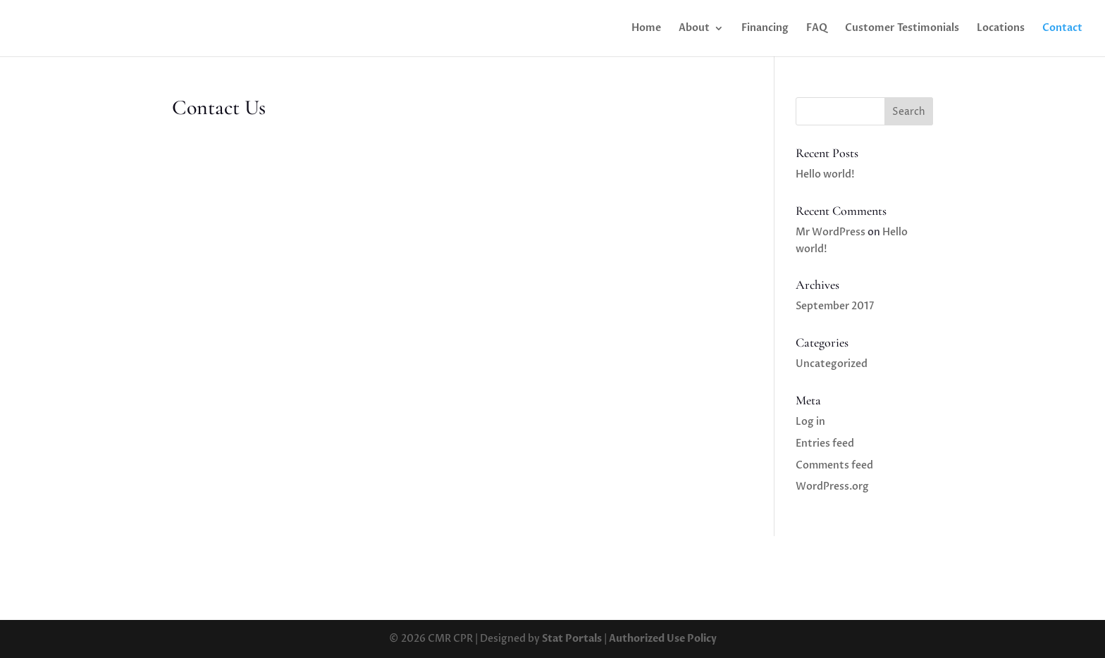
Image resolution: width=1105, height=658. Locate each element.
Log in (810, 421)
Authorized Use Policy (663, 638)
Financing (765, 29)
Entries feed (825, 443)
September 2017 (835, 306)
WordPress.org (832, 486)
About (694, 29)
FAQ (816, 29)
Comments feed (834, 465)
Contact (1062, 29)
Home (646, 29)
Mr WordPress (830, 232)
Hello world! (825, 174)
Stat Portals (572, 638)
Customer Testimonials (902, 29)
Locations (1001, 29)
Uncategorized (832, 364)
